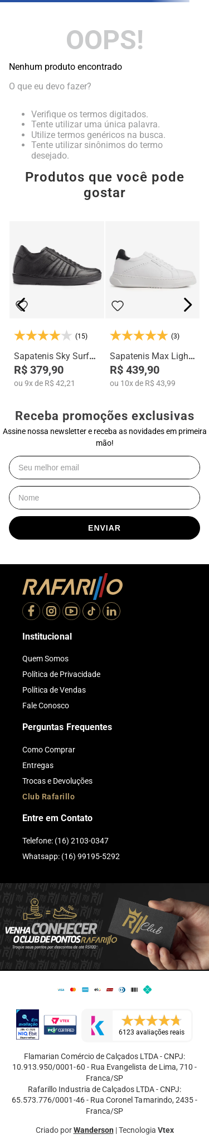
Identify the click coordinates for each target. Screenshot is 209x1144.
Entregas (38, 765)
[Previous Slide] (21, 304)
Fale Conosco (45, 705)
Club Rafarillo (48, 796)
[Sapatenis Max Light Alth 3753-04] (152, 304)
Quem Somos (45, 658)
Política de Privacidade (61, 674)
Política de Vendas (54, 689)
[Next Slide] (187, 304)
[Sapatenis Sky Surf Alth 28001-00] (56, 304)
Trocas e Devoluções (57, 780)
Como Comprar (48, 749)
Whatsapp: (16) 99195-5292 (71, 856)
